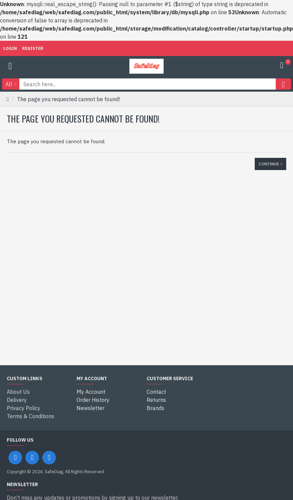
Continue (269, 163)
